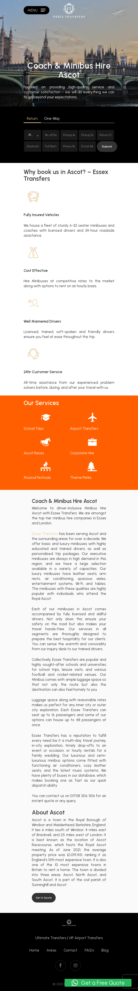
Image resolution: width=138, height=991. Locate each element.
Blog (105, 950)
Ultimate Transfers (50, 938)
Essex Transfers (45, 534)
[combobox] (32, 135)
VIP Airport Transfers (86, 938)
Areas (51, 950)
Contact (70, 950)
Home (34, 950)
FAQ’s (89, 950)
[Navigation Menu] (36, 10)
